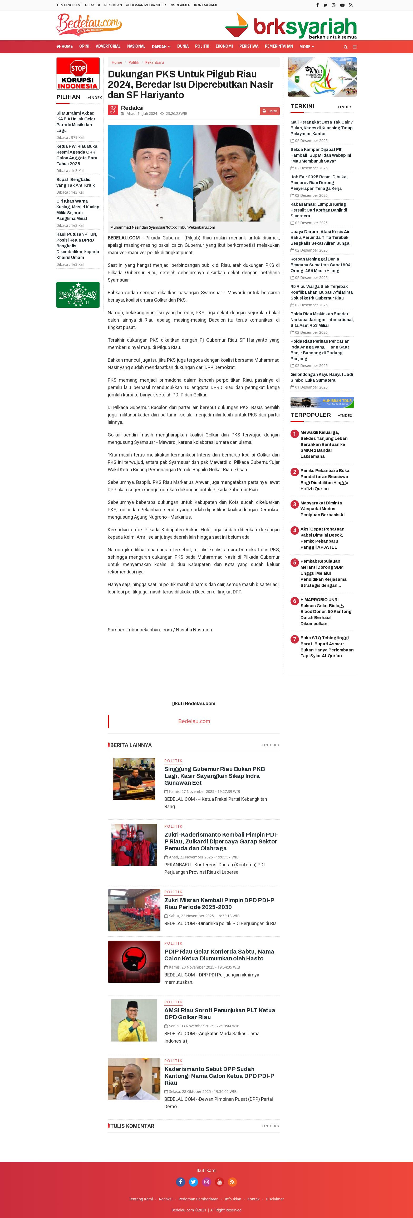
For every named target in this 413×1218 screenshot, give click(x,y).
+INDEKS (271, 745)
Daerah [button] (159, 47)
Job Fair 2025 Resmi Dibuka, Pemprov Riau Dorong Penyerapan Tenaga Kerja (319, 183)
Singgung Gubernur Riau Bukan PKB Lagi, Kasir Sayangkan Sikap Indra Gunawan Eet (214, 776)
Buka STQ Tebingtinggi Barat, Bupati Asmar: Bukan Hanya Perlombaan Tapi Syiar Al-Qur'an (327, 647)
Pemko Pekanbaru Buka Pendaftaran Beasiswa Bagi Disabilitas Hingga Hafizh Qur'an (325, 479)
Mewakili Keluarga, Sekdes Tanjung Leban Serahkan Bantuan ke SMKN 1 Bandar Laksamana (324, 444)
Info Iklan (113, 5)
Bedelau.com (194, 721)
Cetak (270, 111)
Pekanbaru (154, 62)
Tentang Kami (68, 5)
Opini (84, 46)
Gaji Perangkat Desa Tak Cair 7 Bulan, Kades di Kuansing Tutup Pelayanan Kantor (322, 128)
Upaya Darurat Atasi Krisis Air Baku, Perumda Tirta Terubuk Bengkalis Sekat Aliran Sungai (321, 237)
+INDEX (95, 97)
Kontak (253, 1198)
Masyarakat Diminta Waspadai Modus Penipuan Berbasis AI (323, 509)
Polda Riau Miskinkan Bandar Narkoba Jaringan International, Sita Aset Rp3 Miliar (322, 320)
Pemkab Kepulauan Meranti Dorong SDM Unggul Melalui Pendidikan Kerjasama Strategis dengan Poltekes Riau (324, 573)
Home (64, 46)
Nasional (136, 46)
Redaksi (92, 5)
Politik (202, 46)
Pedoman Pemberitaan (198, 1198)
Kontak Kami (205, 5)
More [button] (304, 47)
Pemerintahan (279, 46)
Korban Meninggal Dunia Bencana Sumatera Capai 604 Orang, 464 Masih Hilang (321, 265)
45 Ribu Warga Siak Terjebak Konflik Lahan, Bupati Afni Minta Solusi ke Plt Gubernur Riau (322, 292)
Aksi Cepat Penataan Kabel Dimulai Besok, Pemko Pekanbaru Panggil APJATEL (323, 538)
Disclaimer (180, 5)
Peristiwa (248, 46)
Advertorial (108, 46)
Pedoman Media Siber (146, 5)
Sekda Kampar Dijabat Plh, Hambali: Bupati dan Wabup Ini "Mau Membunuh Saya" (321, 155)
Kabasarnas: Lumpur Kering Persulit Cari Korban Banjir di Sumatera (319, 210)
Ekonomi (224, 46)
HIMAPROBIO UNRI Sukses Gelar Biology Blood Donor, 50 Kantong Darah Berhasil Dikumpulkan (326, 611)
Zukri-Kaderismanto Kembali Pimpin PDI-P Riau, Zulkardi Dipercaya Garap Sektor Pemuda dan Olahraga (221, 842)
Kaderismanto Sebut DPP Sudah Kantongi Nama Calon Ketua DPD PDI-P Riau (219, 1076)
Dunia (183, 46)
